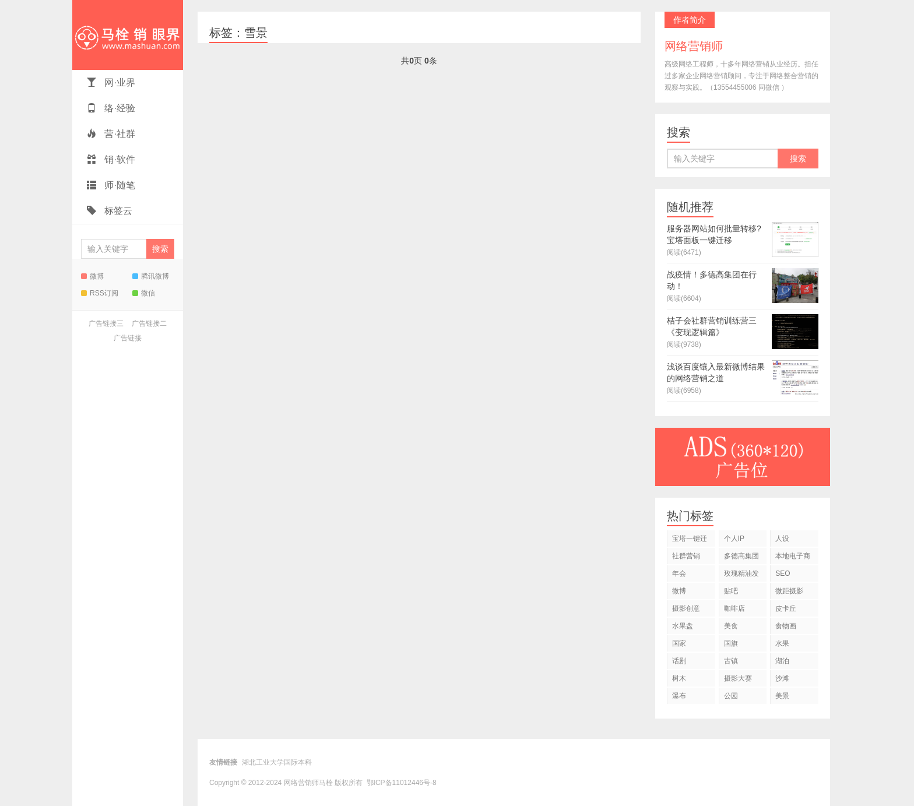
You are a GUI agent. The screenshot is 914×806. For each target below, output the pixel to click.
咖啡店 (734, 608)
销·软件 (111, 159)
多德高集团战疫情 (741, 558)
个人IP (734, 538)
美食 (731, 626)
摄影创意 (686, 608)
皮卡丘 (785, 608)
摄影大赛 (738, 678)
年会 (679, 573)
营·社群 (111, 134)
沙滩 (782, 678)
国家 (679, 643)
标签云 (109, 211)
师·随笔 (111, 185)
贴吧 (731, 591)
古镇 (731, 661)
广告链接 (128, 338)
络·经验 (111, 108)
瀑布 (679, 696)
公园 (731, 696)
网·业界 (111, 82)
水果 (782, 643)
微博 (92, 276)
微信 (143, 293)
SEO (782, 573)
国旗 (731, 643)
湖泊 (782, 661)
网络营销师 (127, 35)
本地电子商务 (792, 558)
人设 (782, 538)
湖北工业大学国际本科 (277, 762)
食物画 (785, 626)
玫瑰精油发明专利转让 (741, 575)
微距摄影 (789, 591)
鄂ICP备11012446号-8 (402, 783)
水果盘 (682, 626)
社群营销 (686, 556)
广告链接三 (106, 323)
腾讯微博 (150, 276)
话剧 (679, 661)
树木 (679, 678)
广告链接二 (149, 323)
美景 (782, 696)
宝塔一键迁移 (689, 540)
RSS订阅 (99, 293)
